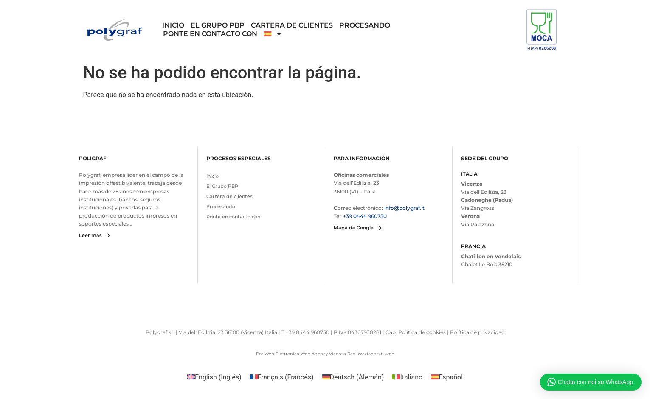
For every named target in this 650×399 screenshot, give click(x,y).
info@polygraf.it (404, 208)
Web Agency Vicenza (323, 354)
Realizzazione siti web (370, 354)
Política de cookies (422, 332)
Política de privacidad (477, 332)
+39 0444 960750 (365, 216)
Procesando (364, 25)
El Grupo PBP (218, 25)
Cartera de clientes (292, 25)
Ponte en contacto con (210, 34)
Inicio (173, 25)
